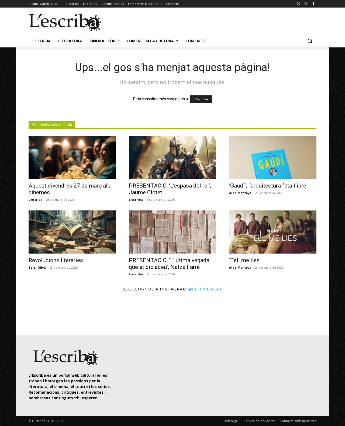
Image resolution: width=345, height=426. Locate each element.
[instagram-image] (34, 314)
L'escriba (201, 99)
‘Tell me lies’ (245, 260)
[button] (309, 40)
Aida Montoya (240, 193)
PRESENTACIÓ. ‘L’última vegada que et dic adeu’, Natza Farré (169, 263)
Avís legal (231, 421)
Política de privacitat (259, 421)
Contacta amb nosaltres (298, 421)
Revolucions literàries (56, 260)
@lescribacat (205, 289)
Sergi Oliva (37, 267)
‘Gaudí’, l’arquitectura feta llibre (267, 185)
